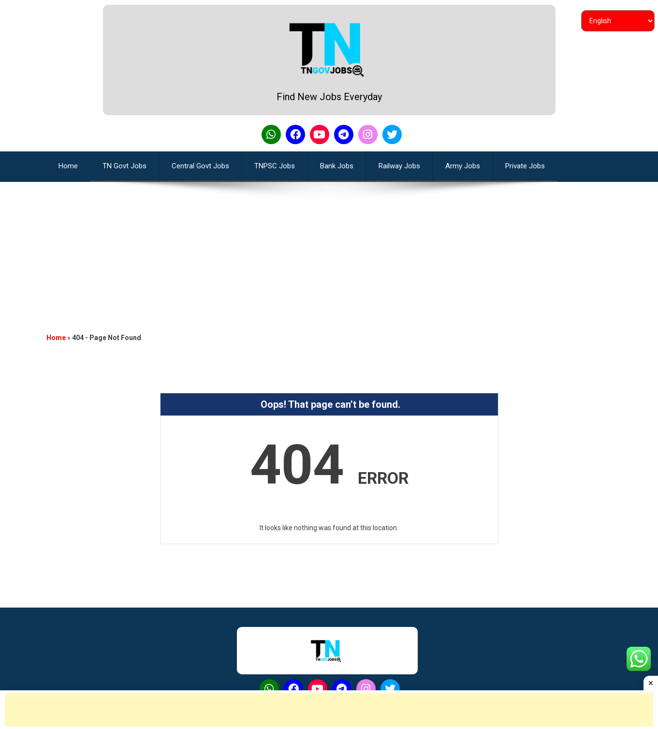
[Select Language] (618, 20)
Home (56, 338)
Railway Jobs (399, 166)
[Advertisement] (329, 249)
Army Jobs (462, 166)
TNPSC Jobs (274, 166)
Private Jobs (525, 166)
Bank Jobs (336, 166)
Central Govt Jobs (200, 166)
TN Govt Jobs (124, 166)
